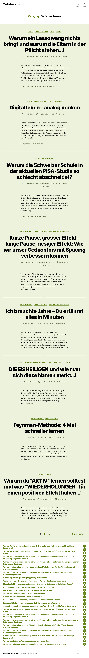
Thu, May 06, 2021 (46, 382)
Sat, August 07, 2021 (46, 323)
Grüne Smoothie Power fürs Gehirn (62, 606)
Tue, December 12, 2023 (46, 56)
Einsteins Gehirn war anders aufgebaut (19, 584)
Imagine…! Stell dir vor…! (13, 603)
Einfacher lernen (41, 31)
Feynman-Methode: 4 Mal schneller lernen (44, 428)
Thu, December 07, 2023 (46, 183)
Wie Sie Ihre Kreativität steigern (53, 581)
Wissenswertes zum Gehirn (59, 231)
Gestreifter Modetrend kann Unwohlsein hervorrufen (24, 606)
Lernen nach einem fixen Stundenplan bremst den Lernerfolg (27, 590)
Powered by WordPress (29, 653)
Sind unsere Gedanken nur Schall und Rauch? (55, 584)
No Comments (63, 56)
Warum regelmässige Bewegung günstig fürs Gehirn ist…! (26, 578)
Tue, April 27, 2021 (46, 437)
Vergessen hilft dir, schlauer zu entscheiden (42, 603)
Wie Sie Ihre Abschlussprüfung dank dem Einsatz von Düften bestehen (31, 600)
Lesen (44, 86)
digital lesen (38, 86)
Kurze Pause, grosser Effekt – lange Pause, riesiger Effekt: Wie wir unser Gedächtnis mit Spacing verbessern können (45, 246)
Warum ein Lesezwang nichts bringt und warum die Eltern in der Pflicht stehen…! (44, 44)
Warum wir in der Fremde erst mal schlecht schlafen (24, 593)
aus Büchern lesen (28, 86)
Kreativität (52, 363)
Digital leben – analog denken (44, 107)
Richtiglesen (50, 86)
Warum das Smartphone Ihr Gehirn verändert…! (22, 597)
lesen (52, 31)
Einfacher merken (55, 101)
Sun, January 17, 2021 (46, 499)
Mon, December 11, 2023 (46, 114)
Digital (31, 31)
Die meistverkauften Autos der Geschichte (39, 587)
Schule (58, 31)
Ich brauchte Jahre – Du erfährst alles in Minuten (44, 314)
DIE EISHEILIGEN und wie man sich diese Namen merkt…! (44, 372)
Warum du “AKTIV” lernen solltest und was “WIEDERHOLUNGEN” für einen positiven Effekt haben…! (44, 486)
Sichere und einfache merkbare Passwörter (20, 581)
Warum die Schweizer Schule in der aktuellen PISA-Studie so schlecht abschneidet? (44, 171)
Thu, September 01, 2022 (46, 262)
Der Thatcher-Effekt (11, 587)
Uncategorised (64, 363)
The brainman (9, 4)
